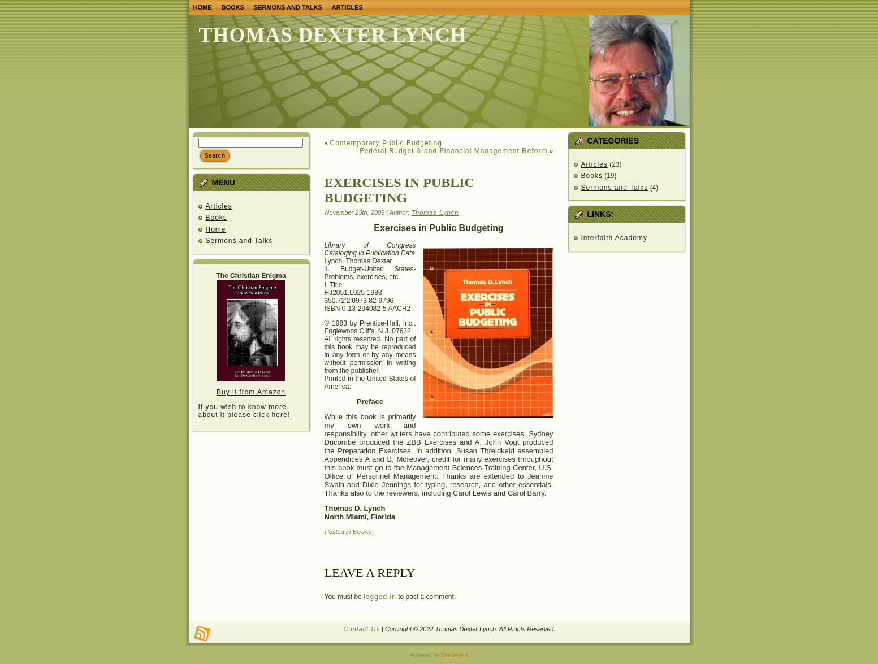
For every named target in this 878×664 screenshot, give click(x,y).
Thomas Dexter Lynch (333, 35)
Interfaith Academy (614, 238)
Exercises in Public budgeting (399, 190)
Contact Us (362, 629)
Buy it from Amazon (251, 392)
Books (216, 218)
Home (216, 229)
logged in (380, 597)
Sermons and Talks (239, 241)
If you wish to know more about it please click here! (244, 411)
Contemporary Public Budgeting (386, 143)
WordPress (455, 655)
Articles (219, 206)
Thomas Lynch (435, 212)
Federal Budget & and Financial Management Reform (453, 151)
